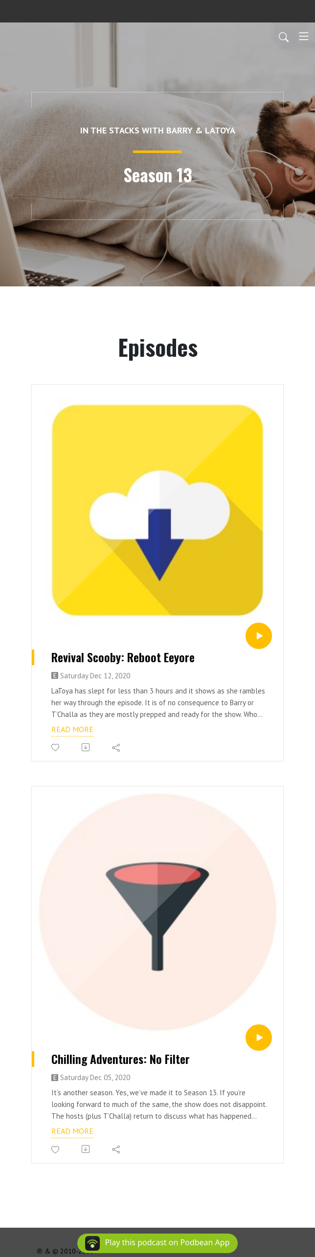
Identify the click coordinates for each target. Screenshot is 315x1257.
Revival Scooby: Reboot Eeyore (123, 657)
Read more (72, 729)
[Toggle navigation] (303, 36)
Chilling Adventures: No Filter (120, 1059)
